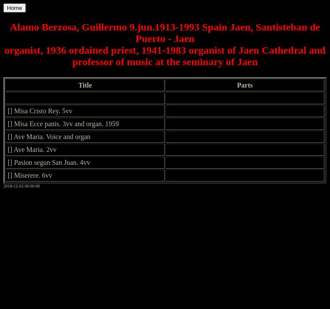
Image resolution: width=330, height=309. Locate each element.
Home (14, 8)
